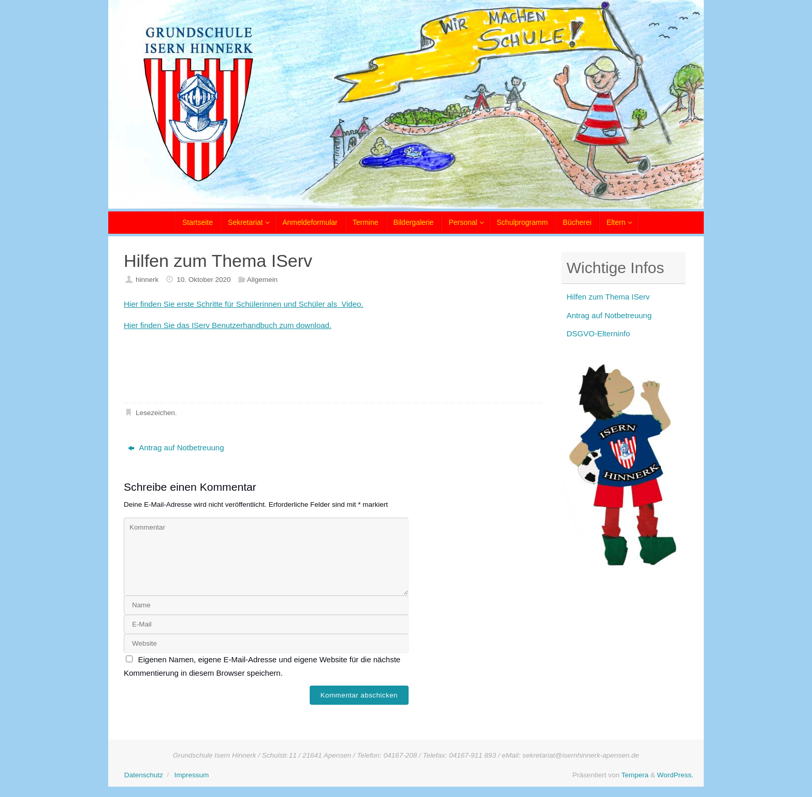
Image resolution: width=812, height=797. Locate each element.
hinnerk (147, 279)
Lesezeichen (155, 413)
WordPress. (675, 775)
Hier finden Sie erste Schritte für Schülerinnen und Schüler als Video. (243, 304)
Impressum (191, 775)
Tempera (635, 775)
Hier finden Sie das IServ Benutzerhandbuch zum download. (227, 325)
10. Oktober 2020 (203, 279)
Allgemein (262, 279)
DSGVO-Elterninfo (598, 333)
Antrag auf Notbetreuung (176, 447)
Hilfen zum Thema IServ (608, 296)
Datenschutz (143, 775)
